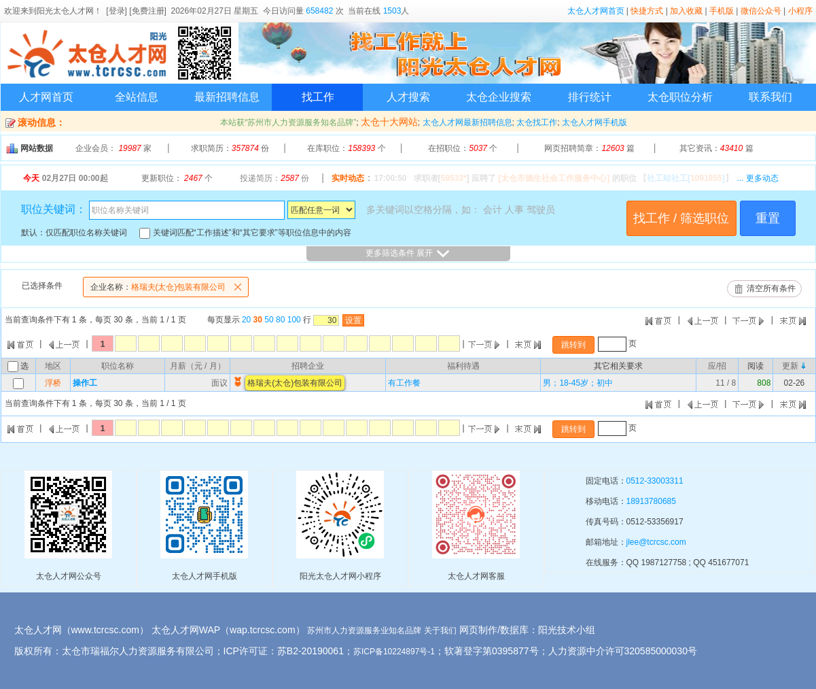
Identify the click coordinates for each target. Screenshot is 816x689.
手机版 (721, 11)
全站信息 (136, 97)
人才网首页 (46, 97)
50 (268, 319)
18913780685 (651, 501)
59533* (454, 178)
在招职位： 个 (462, 148)
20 (246, 319)
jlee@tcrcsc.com (656, 542)
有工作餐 (404, 383)
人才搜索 (408, 97)
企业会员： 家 (113, 148)
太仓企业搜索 (498, 97)
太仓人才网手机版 (594, 122)
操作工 (85, 383)
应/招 (717, 366)
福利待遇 (463, 366)
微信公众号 (761, 11)
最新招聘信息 (227, 97)
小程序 (800, 11)
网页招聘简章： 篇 (589, 148)
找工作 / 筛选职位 (681, 218)
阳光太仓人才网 (65, 11)
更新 (790, 366)
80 (280, 319)
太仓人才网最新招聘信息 (467, 122)
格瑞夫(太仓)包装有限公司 (169, 287)
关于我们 (440, 630)
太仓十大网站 (389, 121)
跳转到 (573, 345)
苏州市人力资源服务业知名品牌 (364, 630)
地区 (53, 366)
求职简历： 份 (230, 148)
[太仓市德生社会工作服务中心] (553, 178)
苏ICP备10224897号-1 (394, 651)
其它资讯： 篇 (716, 148)
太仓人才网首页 (595, 11)
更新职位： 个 (177, 178)
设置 (353, 320)
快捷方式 (647, 11)
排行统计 (589, 97)
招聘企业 (307, 366)
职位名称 (117, 366)
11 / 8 (725, 383)
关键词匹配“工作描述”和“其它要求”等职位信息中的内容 (245, 232)
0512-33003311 (655, 481)
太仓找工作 (536, 122)
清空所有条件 (771, 288)
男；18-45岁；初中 (578, 383)
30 (257, 319)
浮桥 (53, 383)
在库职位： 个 (346, 148)
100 (294, 319)
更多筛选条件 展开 (408, 253)
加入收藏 (686, 11)
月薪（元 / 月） (198, 366)
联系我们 (770, 97)
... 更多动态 (757, 178)
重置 (768, 218)
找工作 (318, 97)
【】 (686, 178)
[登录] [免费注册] (136, 11)
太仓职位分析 (680, 97)
